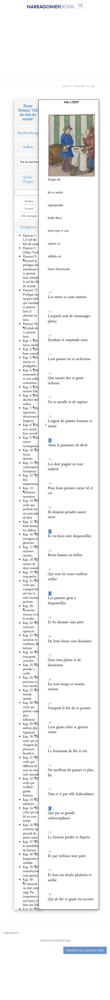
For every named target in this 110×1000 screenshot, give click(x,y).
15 (49, 397)
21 (49, 531)
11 (49, 311)
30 (49, 722)
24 (49, 593)
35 (49, 832)
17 (49, 440)
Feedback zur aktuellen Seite (85, 950)
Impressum (10, 933)
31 (49, 746)
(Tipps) (27, 181)
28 (49, 679)
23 (49, 569)
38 (49, 894)
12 (49, 335)
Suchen (29, 201)
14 (49, 373)
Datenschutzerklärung (55, 940)
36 (49, 851)
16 (49, 416)
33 (49, 789)
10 (49, 292)
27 (49, 655)
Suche (27, 177)
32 (49, 765)
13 (49, 354)
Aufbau (27, 147)
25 (49, 618)
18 (49, 459)
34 (49, 808)
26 (49, 636)
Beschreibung (28, 133)
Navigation (28, 227)
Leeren (29, 208)
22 (49, 550)
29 (49, 703)
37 (49, 870)
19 (49, 483)
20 (49, 507)
